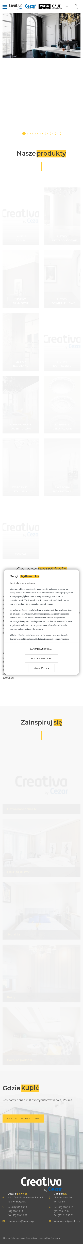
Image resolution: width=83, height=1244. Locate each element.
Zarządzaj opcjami (41, 649)
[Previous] (5, 73)
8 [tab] (59, 133)
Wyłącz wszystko (41, 658)
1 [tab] (24, 133)
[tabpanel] (41, 35)
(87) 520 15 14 (15, 1211)
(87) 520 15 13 (19, 1207)
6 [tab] (49, 133)
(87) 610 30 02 (19, 1215)
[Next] (77, 73)
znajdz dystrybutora (23, 1118)
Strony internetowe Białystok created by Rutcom (31, 1238)
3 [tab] (34, 133)
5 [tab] (44, 133)
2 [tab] (29, 133)
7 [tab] (54, 133)
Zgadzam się (41, 667)
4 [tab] (39, 133)
